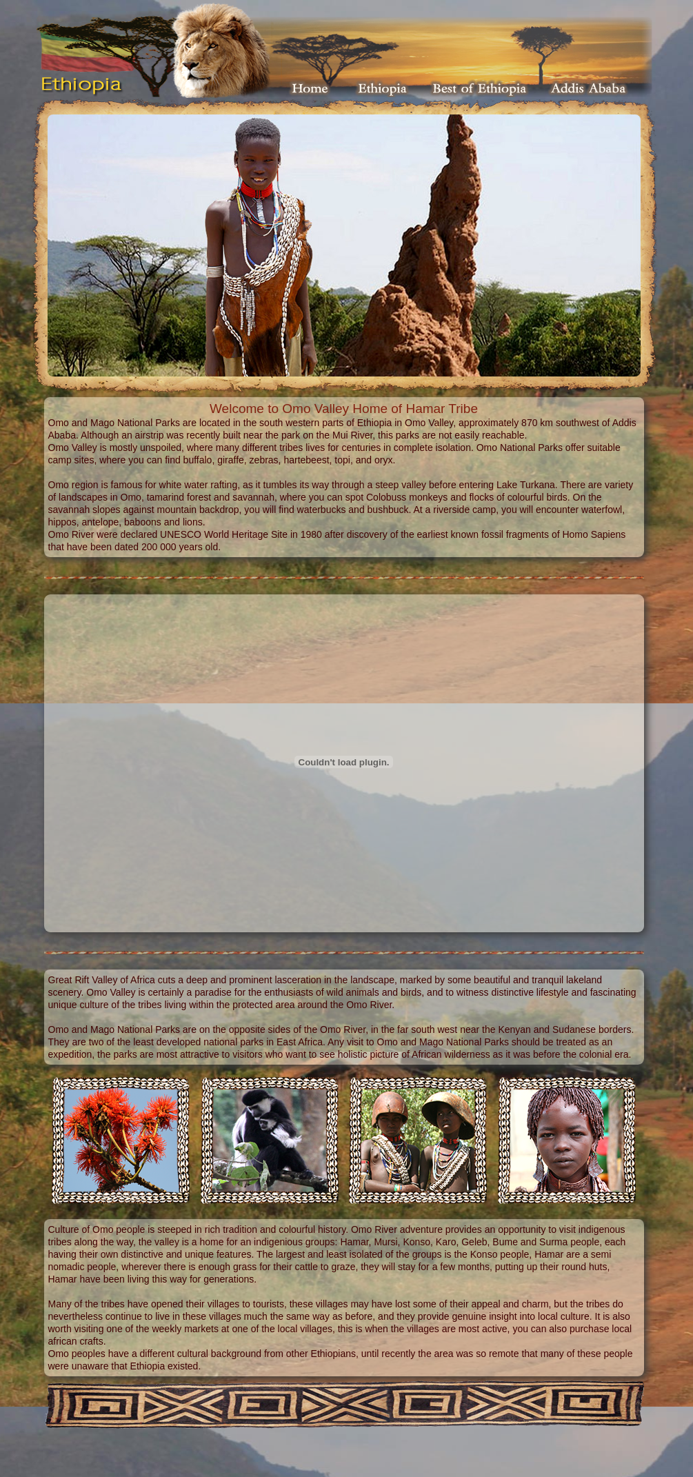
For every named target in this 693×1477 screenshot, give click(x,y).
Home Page (311, 88)
